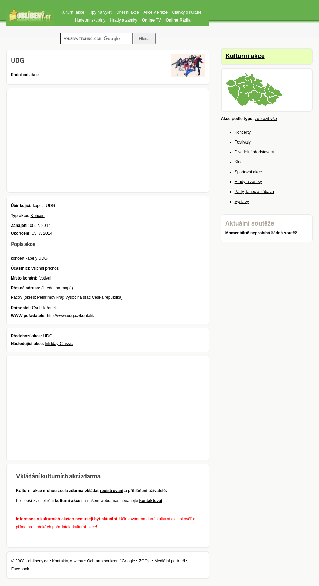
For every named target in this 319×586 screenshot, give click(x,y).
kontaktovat (150, 500)
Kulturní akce (72, 12)
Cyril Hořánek (44, 307)
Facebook (20, 569)
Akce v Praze (155, 12)
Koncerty (243, 132)
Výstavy (242, 201)
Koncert (37, 215)
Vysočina (73, 297)
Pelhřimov (46, 297)
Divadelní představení (254, 152)
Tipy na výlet (100, 12)
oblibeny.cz (38, 561)
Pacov (16, 297)
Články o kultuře (186, 12)
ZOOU (145, 561)
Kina (239, 162)
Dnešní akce (127, 12)
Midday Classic (59, 343)
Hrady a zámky (123, 20)
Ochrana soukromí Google (111, 561)
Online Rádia (177, 20)
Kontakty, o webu (67, 561)
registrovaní (111, 490)
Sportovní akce (248, 171)
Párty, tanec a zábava (254, 191)
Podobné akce (25, 74)
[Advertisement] (108, 140)
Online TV (151, 20)
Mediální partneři (169, 561)
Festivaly (243, 142)
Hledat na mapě (57, 288)
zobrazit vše (266, 118)
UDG (47, 335)
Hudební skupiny (90, 20)
